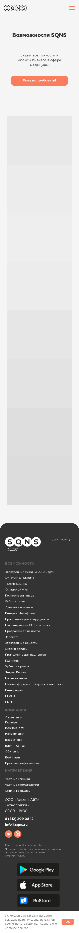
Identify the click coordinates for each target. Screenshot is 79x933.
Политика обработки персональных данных (33, 849)
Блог (8, 746)
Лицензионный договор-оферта (25, 845)
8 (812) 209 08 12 (19, 819)
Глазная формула (17, 684)
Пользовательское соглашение (25, 852)
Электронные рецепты (21, 643)
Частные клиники (17, 779)
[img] (8, 834)
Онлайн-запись (16, 649)
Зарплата (12, 637)
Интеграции (14, 690)
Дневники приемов (19, 607)
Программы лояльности (22, 631)
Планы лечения (16, 678)
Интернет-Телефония (20, 613)
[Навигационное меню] (72, 8)
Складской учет (16, 590)
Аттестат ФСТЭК (15, 855)
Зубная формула (17, 666)
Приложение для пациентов (25, 655)
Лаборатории (15, 601)
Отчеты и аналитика (19, 578)
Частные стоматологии (22, 785)
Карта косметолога (48, 684)
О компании (13, 717)
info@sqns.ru (16, 825)
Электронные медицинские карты (30, 572)
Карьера (11, 722)
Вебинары (12, 757)
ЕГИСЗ (10, 696)
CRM (8, 702)
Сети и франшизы (17, 791)
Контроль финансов (19, 596)
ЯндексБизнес (16, 672)
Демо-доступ (62, 539)
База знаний (14, 740)
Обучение (12, 751)
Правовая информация (22, 763)
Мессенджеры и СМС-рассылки (28, 625)
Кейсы (20, 746)
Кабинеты (12, 661)
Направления (14, 734)
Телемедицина (16, 584)
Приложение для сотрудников (27, 619)
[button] (39, 81)
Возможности (15, 728)
